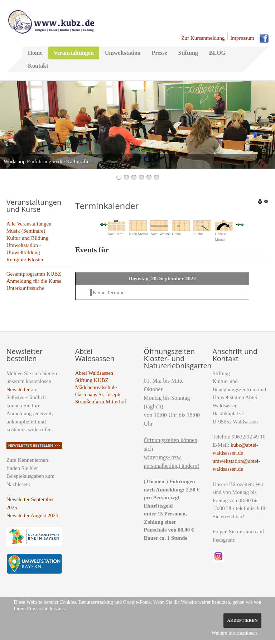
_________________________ (40, 267)
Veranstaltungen (74, 53)
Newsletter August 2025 (32, 515)
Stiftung (188, 53)
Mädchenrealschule (96, 387)
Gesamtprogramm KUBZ (33, 274)
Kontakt (38, 66)
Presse (159, 53)
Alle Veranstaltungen (29, 224)
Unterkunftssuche (25, 288)
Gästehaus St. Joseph (97, 394)
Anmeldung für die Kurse (34, 281)
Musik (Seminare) (25, 231)
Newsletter (18, 389)
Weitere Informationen (234, 633)
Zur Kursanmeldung (203, 38)
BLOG (217, 53)
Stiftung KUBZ (91, 380)
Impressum (242, 38)
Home (35, 53)
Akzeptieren (242, 620)
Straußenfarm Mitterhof (100, 401)
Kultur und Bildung (27, 238)
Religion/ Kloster (25, 259)
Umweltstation (123, 53)
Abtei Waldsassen (94, 373)
